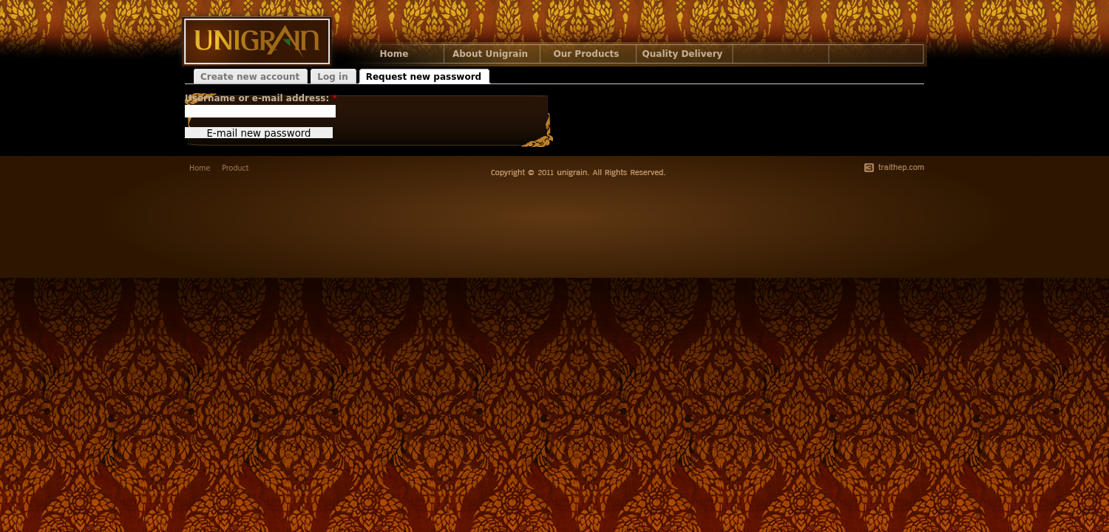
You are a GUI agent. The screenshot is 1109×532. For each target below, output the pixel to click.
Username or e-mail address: (261, 98)
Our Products (587, 54)
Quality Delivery (682, 54)
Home (394, 54)
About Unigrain (490, 54)
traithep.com (894, 167)
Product (235, 168)
